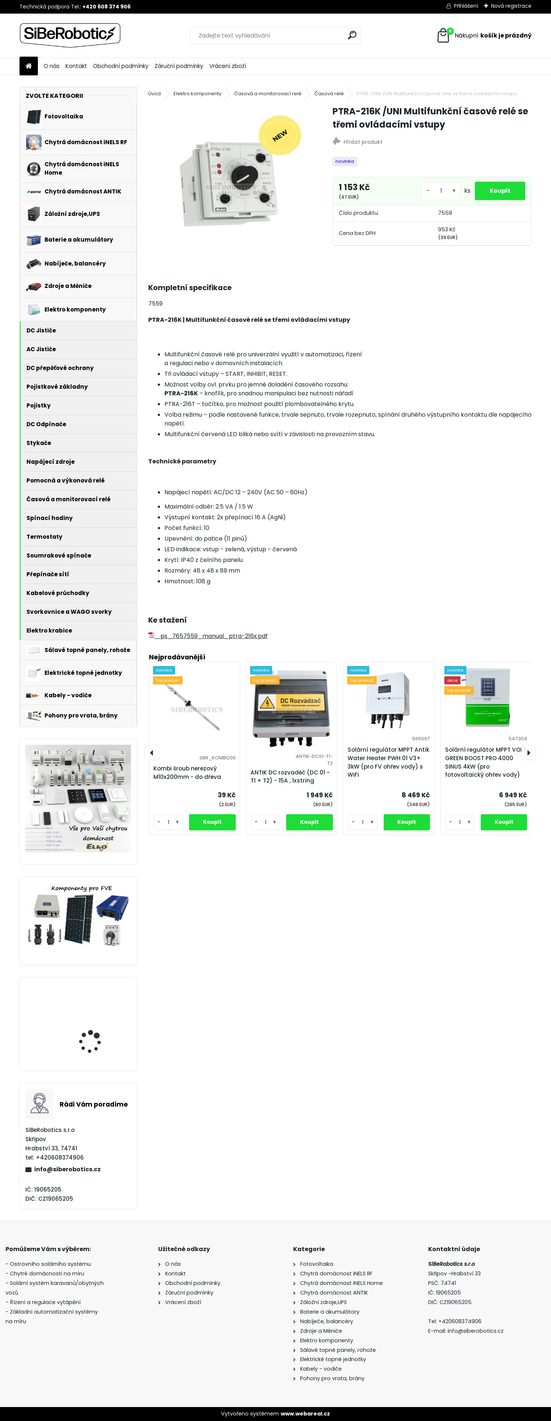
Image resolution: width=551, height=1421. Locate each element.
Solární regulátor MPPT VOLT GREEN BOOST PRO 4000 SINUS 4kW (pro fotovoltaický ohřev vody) (97, 1026)
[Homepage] (28, 66)
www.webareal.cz (305, 1413)
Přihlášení (466, 6)
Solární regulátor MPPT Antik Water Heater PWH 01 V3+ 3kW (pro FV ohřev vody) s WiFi (388, 762)
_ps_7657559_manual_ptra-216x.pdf (208, 636)
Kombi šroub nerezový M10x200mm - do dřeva (187, 773)
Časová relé (329, 93)
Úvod (154, 93)
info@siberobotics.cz (67, 1169)
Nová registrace (511, 6)
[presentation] (152, 752)
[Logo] (70, 35)
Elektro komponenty (197, 93)
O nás (52, 66)
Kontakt (76, 66)
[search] (352, 35)
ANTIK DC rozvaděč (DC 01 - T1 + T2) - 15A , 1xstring (290, 777)
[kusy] (441, 191)
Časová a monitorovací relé (268, 93)
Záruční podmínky (178, 66)
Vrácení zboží (227, 66)
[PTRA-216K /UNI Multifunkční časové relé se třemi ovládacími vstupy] (228, 185)
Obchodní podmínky (121, 66)
